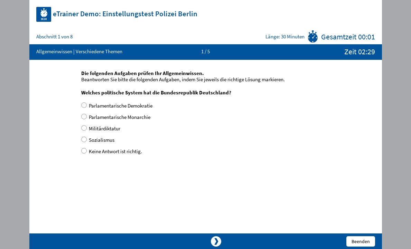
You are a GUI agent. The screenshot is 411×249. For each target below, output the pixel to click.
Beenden (361, 241)
